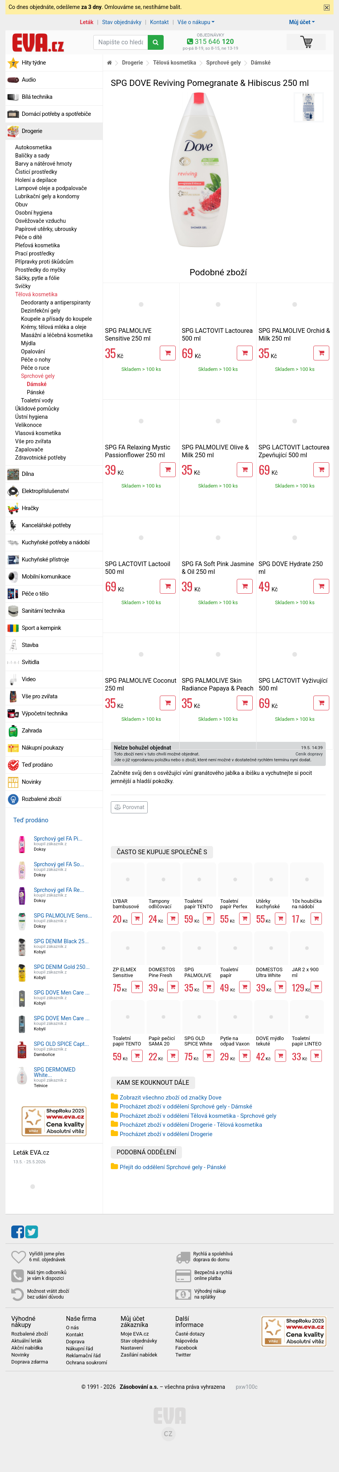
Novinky (31, 781)
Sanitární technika (43, 610)
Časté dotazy (189, 1334)
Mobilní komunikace (46, 576)
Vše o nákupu (194, 22)
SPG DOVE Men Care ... (61, 992)
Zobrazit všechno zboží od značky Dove (171, 1097)
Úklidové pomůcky (37, 409)
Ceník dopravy (309, 754)
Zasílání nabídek (139, 1355)
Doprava (75, 1341)
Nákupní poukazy (42, 747)
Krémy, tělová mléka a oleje (53, 327)
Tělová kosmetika (36, 294)
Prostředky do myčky (40, 270)
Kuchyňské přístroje (45, 559)
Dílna (28, 473)
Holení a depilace (36, 180)
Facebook (186, 1348)
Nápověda (186, 1341)
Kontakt (159, 22)
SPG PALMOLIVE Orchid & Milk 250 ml (199, 978)
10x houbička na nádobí (307, 903)
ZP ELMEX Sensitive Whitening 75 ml (127, 978)
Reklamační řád (83, 1355)
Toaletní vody (37, 400)
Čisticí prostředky (36, 172)
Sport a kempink (41, 627)
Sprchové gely (38, 376)
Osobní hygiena (33, 213)
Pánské (36, 392)
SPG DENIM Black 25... (61, 941)
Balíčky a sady (32, 155)
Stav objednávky (122, 22)
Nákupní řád (79, 1348)
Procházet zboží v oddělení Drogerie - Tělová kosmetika (191, 1124)
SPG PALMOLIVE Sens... (63, 916)
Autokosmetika (33, 147)
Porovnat (129, 807)
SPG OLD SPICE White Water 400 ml (199, 1043)
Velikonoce (28, 425)
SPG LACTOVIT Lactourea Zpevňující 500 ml (294, 451)
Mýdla (28, 343)
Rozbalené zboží (41, 798)
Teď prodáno (37, 764)
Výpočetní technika (45, 713)
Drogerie (32, 131)
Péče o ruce (35, 368)
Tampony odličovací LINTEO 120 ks (162, 909)
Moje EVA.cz (135, 1334)
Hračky (30, 508)
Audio (29, 79)
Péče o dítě (28, 237)
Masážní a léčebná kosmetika (57, 335)
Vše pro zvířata (33, 441)
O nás (72, 1327)
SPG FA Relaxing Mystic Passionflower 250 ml (137, 451)
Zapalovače (29, 449)
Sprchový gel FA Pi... (58, 839)
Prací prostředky (34, 253)
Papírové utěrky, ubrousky (46, 229)
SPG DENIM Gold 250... (62, 967)
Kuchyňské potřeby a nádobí (55, 542)
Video (29, 679)
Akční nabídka (27, 1348)
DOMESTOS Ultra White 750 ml (269, 975)
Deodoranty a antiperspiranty (56, 302)
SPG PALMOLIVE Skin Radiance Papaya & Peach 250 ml (217, 688)
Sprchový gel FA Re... (59, 890)
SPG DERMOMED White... (54, 1072)
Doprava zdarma (29, 1362)
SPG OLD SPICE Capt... (61, 1044)
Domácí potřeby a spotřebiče (56, 113)
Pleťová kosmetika (37, 245)
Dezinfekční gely (40, 311)
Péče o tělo (35, 593)
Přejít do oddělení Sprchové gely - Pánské (173, 1167)
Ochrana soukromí (86, 1362)
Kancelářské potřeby (46, 525)
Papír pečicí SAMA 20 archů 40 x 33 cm (162, 1046)
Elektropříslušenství (45, 491)
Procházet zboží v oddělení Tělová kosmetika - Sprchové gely (198, 1115)
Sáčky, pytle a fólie (37, 278)
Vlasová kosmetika (38, 433)
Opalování (33, 351)
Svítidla (30, 662)
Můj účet (300, 22)
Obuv (21, 204)
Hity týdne (34, 62)
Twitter (183, 1355)
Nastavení (132, 1348)
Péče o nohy (36, 360)
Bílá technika (37, 96)
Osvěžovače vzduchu (40, 221)
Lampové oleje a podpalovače (51, 188)
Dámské (37, 384)
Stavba (30, 645)
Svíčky (23, 286)
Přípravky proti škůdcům (44, 262)
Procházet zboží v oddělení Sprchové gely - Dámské (186, 1106)
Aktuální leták (26, 1341)
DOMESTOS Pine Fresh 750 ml (162, 975)
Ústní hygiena (31, 417)
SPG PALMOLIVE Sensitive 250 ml (128, 334)
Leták (86, 22)
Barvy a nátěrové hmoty (43, 164)
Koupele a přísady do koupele (56, 319)
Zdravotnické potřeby (40, 458)
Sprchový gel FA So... (59, 864)
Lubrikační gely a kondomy (47, 196)
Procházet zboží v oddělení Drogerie (166, 1134)
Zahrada (32, 730)
